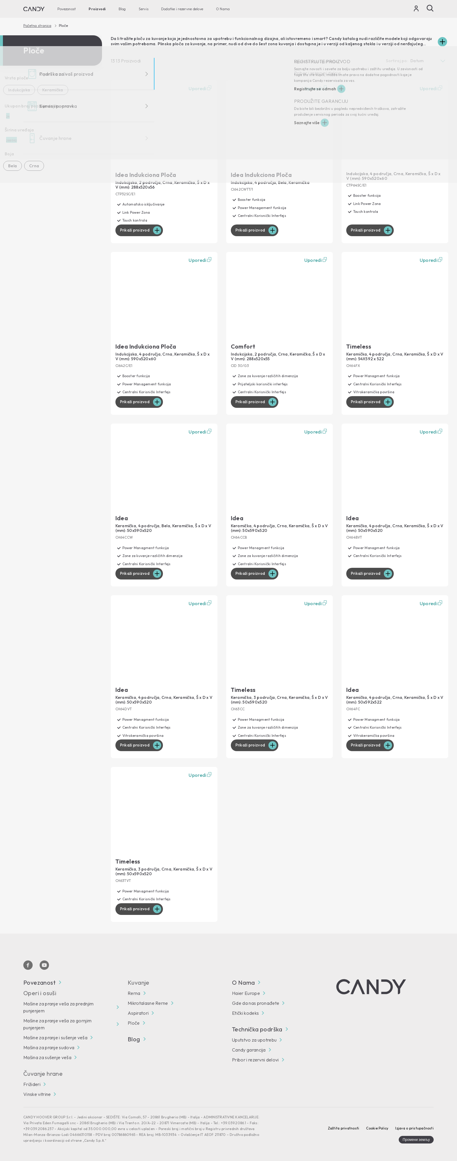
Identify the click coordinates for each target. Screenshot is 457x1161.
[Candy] (34, 9)
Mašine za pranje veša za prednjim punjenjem (58, 1007)
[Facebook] (28, 965)
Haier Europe (246, 993)
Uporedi (200, 88)
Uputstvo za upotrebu (254, 1040)
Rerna (134, 993)
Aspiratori (138, 1013)
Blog (122, 9)
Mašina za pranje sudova (48, 1047)
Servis (143, 9)
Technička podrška (260, 1029)
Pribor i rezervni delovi (255, 1060)
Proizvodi (97, 9)
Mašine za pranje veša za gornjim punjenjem (57, 1024)
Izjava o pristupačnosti (414, 1128)
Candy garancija (249, 1050)
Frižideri (32, 1084)
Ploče (134, 1023)
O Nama (223, 9)
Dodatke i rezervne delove (182, 9)
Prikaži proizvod (136, 230)
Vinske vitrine (37, 1094)
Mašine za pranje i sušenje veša (55, 1037)
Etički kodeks (245, 1013)
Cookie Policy (377, 1128)
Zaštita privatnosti (343, 1128)
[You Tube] (44, 965)
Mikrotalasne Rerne (148, 1003)
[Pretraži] (430, 8)
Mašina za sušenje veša (47, 1057)
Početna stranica (37, 26)
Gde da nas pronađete (255, 1003)
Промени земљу (416, 1139)
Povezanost (66, 9)
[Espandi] (442, 42)
